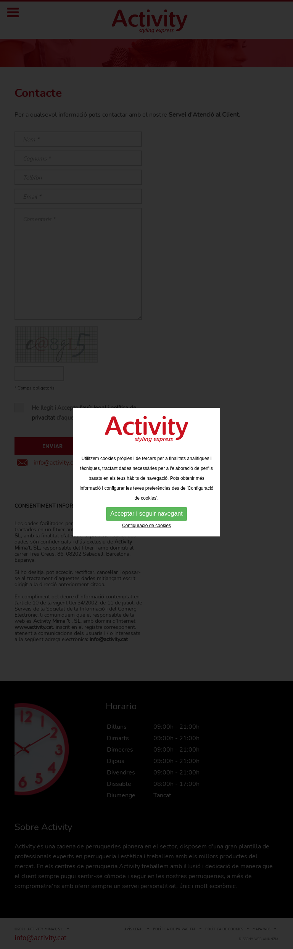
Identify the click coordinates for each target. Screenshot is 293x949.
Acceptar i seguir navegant (146, 512)
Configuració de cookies (146, 524)
